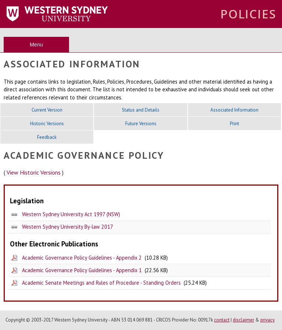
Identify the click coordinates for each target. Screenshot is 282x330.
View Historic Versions (34, 172)
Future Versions (140, 123)
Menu (36, 45)
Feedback (47, 137)
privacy (267, 320)
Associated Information (234, 110)
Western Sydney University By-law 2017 (67, 226)
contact (221, 320)
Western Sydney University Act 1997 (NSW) (71, 214)
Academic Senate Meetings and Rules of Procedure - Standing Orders (101, 282)
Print (234, 123)
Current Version (47, 110)
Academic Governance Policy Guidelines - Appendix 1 (82, 270)
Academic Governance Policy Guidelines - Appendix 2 (82, 257)
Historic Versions (47, 123)
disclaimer (243, 320)
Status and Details (140, 110)
